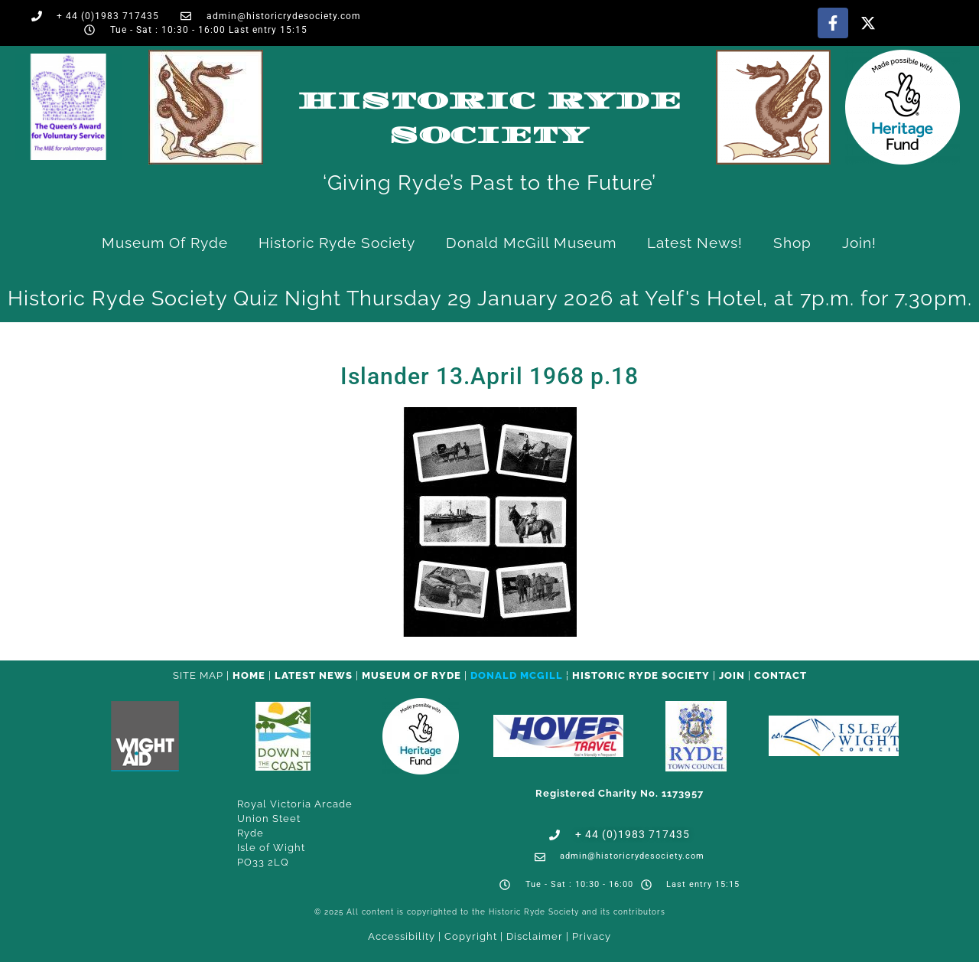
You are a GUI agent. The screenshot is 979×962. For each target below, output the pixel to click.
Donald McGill (516, 675)
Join (732, 675)
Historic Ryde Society (337, 242)
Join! (859, 242)
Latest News (314, 675)
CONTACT (780, 675)
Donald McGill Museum (531, 242)
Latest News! (695, 242)
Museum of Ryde (165, 242)
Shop (792, 242)
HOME (249, 675)
